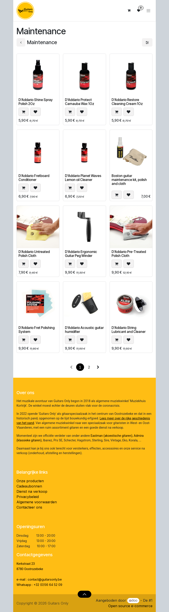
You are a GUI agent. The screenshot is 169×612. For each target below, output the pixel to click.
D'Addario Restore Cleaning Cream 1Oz (127, 102)
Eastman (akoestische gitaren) (111, 435)
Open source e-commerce (130, 606)
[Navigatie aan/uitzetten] (148, 10)
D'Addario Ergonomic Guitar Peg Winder (81, 254)
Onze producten (30, 481)
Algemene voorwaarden (37, 502)
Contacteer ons (29, 507)
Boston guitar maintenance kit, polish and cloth (129, 180)
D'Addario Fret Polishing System (36, 329)
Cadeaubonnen (29, 486)
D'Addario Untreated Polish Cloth (34, 254)
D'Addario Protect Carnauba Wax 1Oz (79, 102)
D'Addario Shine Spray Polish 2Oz (35, 102)
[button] (23, 112)
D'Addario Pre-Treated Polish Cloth (129, 254)
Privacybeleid (28, 497)
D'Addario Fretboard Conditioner (33, 178)
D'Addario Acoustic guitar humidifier (84, 329)
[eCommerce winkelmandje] (129, 10)
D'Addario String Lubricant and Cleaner (128, 329)
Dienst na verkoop (32, 491)
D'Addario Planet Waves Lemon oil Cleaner (83, 178)
